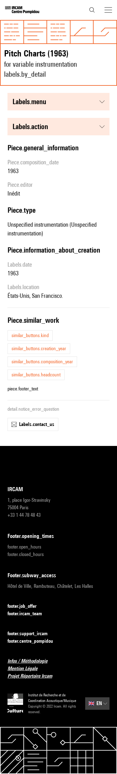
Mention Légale (26, 668)
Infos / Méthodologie (31, 661)
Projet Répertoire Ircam (33, 676)
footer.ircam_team (28, 614)
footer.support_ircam (31, 634)
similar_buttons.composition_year (42, 362)
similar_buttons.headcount (36, 375)
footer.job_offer (25, 606)
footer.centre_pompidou (34, 641)
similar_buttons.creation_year (39, 348)
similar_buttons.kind (30, 335)
